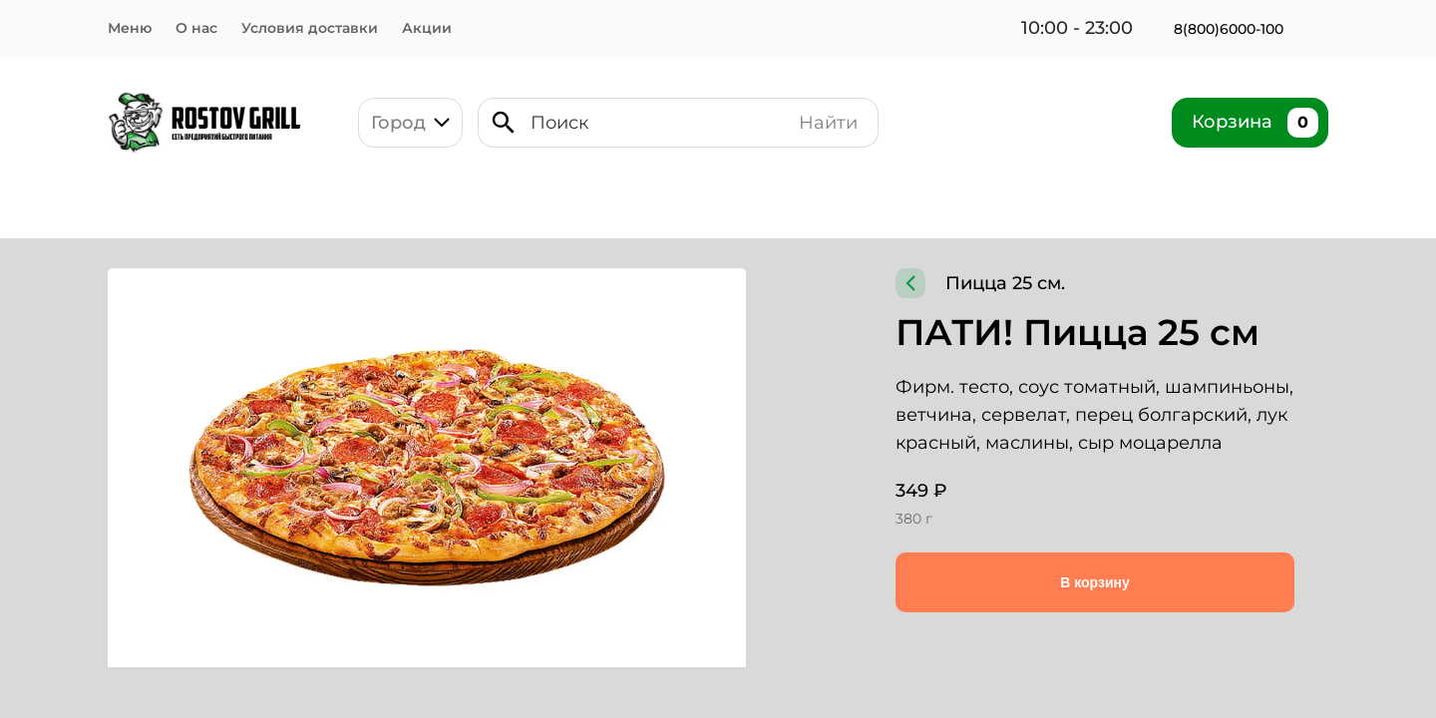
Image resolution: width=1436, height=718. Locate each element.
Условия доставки (314, 28)
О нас (197, 28)
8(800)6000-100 (1232, 29)
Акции (435, 28)
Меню (130, 28)
